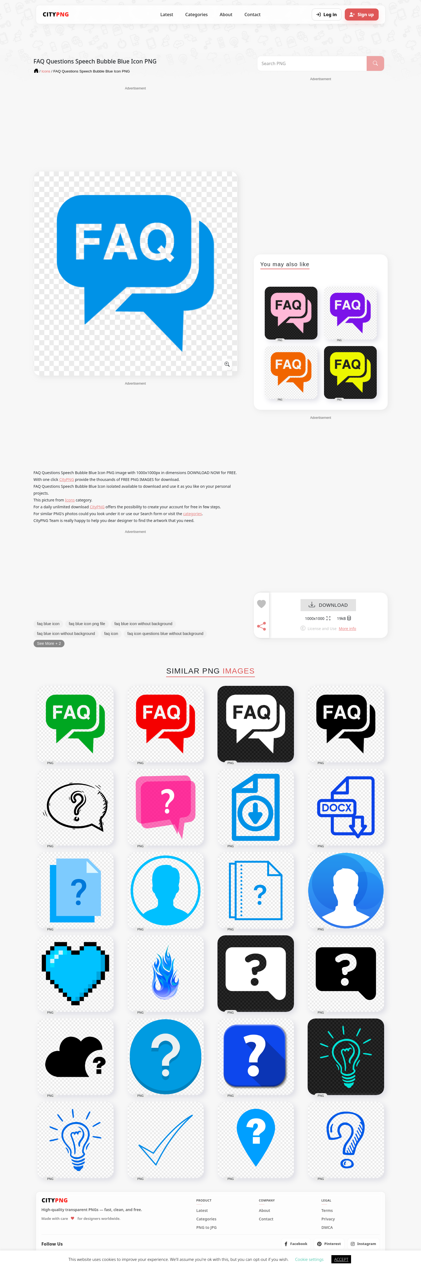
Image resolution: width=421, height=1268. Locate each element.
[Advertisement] (135, 129)
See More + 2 (49, 643)
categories (192, 513)
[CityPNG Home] (56, 14)
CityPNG (66, 479)
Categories (196, 14)
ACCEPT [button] (341, 1259)
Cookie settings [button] (309, 1259)
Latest (166, 14)
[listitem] (296, 1244)
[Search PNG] (312, 63)
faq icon (111, 633)
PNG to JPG (206, 1227)
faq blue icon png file (87, 624)
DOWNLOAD (328, 605)
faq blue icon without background (143, 624)
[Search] (375, 63)
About (226, 14)
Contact (253, 14)
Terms (327, 1210)
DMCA (327, 1227)
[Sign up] (362, 14)
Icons (70, 500)
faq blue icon (48, 624)
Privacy (328, 1219)
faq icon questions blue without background (165, 633)
